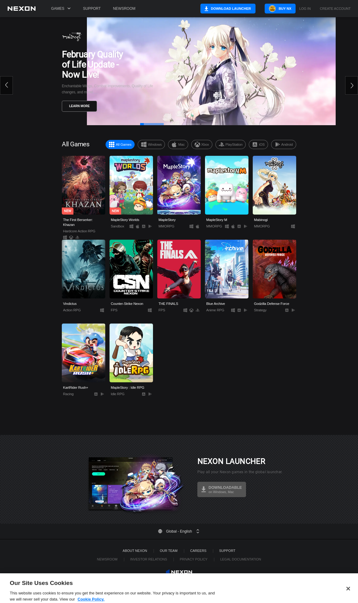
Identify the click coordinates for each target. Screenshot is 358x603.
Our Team (168, 550)
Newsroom (124, 8)
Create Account (335, 8)
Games (61, 8)
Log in (305, 8)
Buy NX (279, 8)
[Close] (348, 594)
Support (92, 8)
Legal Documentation (240, 559)
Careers (198, 550)
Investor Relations (148, 559)
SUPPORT (227, 550)
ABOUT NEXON (135, 550)
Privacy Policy (193, 559)
